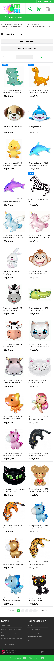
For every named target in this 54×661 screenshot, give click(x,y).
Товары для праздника (8, 644)
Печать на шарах (6, 626)
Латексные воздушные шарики (11, 629)
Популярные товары (33, 629)
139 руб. (8, 96)
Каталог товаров (12, 17)
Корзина (36, 658)
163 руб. (33, 96)
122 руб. (8, 132)
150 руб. (33, 386)
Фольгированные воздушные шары (10, 634)
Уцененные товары (33, 640)
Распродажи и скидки (34, 633)
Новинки (29, 626)
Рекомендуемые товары (35, 636)
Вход (39, 2)
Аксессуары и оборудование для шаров (11, 640)
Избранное (18, 658)
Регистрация (47, 2)
